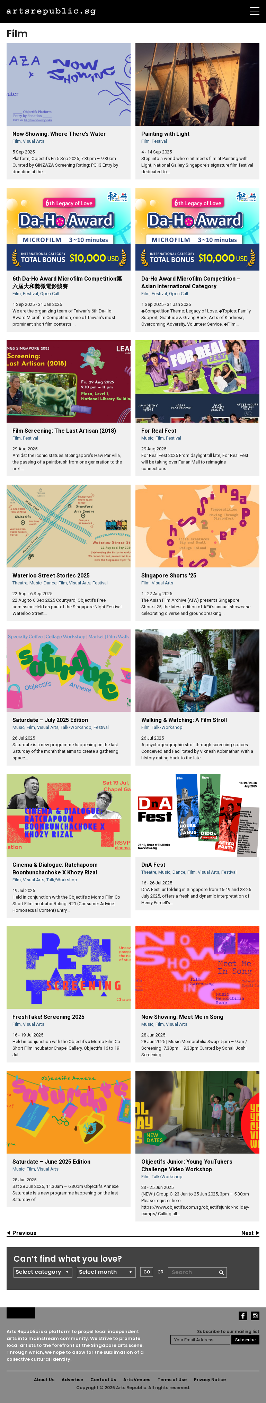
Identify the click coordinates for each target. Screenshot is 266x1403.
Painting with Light (165, 134)
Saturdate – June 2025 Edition (51, 1161)
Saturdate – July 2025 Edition (50, 720)
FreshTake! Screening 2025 (48, 1017)
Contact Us (103, 1380)
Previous (24, 1233)
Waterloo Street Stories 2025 (51, 575)
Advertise (72, 1380)
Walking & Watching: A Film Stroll (184, 720)
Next (247, 1233)
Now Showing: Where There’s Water (59, 134)
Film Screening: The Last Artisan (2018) (64, 430)
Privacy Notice (210, 1380)
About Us (44, 1380)
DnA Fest (153, 865)
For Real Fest (158, 430)
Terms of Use (172, 1380)
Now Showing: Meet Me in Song (182, 1017)
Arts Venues (136, 1380)
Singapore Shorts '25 (168, 575)
